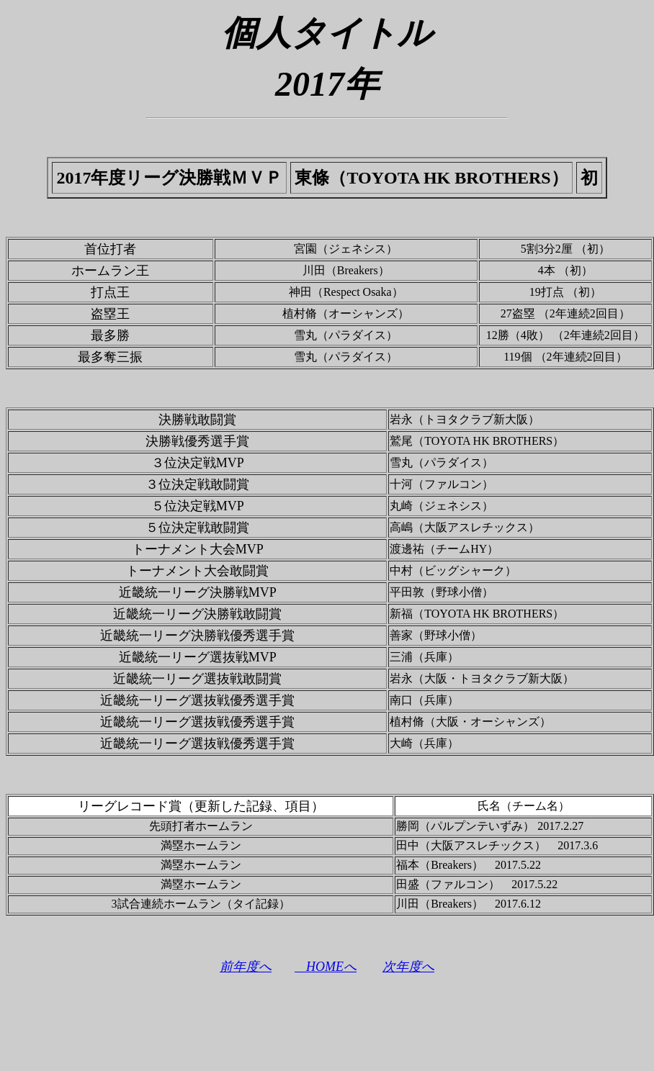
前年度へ (246, 966)
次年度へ (408, 966)
